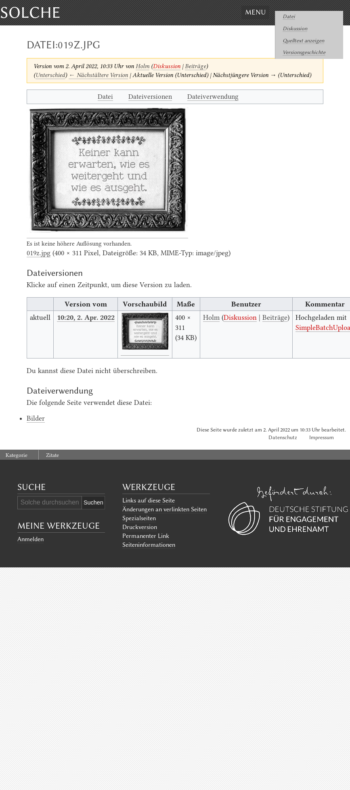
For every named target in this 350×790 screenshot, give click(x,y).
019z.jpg (38, 253)
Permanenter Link (145, 536)
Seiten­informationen (148, 544)
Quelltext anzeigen (303, 41)
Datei (289, 16)
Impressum (321, 437)
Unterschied (50, 75)
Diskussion (295, 28)
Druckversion (139, 527)
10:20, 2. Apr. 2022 (86, 317)
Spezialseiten (139, 518)
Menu (255, 12)
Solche (30, 12)
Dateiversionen (150, 96)
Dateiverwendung (213, 96)
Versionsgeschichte (304, 52)
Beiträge (195, 66)
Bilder (36, 418)
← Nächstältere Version (98, 75)
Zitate (52, 455)
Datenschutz (282, 437)
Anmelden (30, 539)
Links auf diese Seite (148, 500)
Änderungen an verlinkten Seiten (164, 509)
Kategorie (16, 455)
